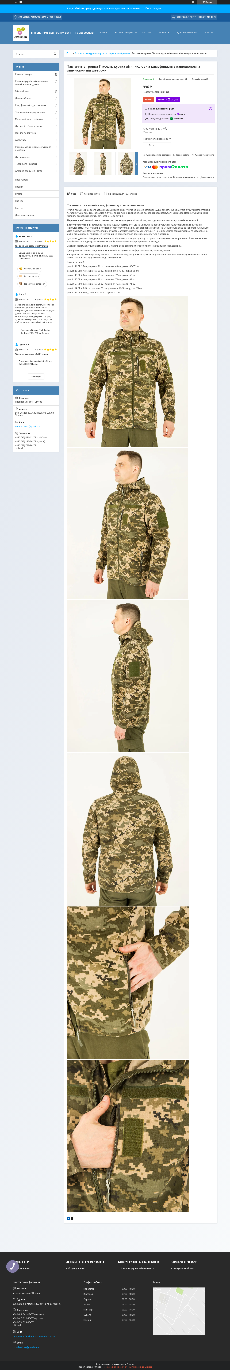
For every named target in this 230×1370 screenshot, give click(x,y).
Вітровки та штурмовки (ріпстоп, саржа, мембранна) (102, 53)
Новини (19, 186)
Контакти (164, 32)
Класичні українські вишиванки (137, 1268)
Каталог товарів (124, 32)
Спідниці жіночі (76, 1268)
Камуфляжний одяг (184, 1268)
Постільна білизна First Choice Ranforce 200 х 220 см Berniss (35, 331)
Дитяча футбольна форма (29, 126)
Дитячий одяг (22, 157)
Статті (18, 194)
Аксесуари (20, 140)
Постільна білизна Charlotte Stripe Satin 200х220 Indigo (35, 362)
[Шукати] (55, 54)
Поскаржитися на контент (114, 1367)
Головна (102, 32)
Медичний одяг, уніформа (29, 119)
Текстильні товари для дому (30, 112)
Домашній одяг (23, 98)
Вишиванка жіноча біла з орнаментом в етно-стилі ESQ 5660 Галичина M (36, 256)
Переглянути (153, 8)
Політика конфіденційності (140, 1367)
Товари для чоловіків (26, 164)
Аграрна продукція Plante (28, 171)
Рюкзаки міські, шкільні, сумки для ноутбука (33, 148)
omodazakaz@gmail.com (28, 426)
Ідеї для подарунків (25, 133)
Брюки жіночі (23, 1268)
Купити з (168, 99)
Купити (148, 99)
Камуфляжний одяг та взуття (30, 105)
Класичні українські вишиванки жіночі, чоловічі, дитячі (31, 83)
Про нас (146, 32)
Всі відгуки (36, 376)
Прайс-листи (21, 179)
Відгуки (19, 208)
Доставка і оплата (187, 32)
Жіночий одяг (22, 91)
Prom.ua (130, 1364)
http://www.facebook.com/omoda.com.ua (34, 1336)
